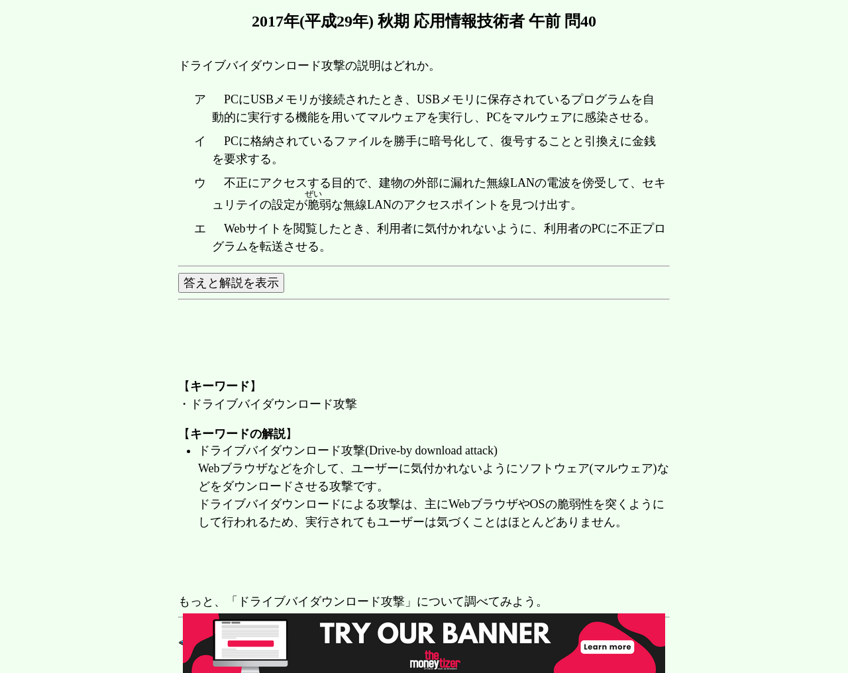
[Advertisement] (419, 563)
